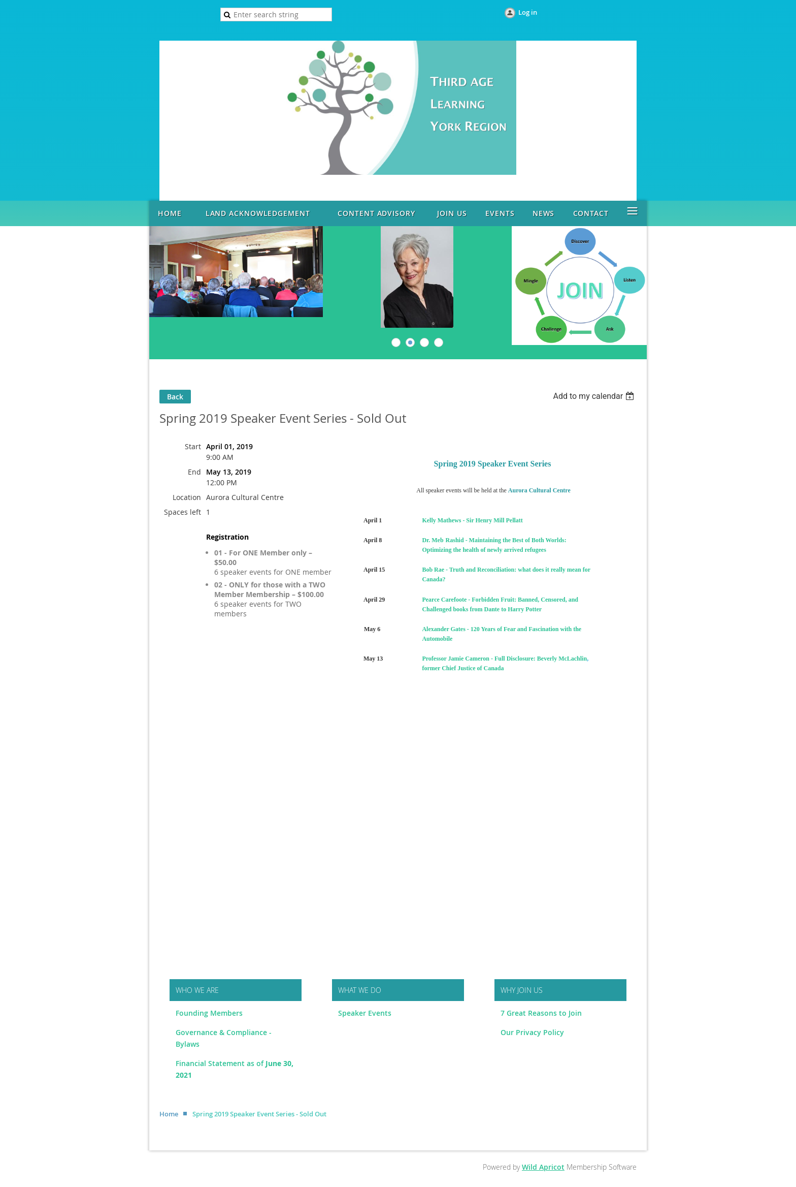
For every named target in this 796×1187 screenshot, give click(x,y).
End (194, 472)
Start (193, 446)
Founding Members (209, 1013)
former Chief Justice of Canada (463, 668)
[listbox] (595, 396)
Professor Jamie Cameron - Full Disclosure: (478, 658)
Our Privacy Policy (532, 1032)
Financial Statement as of (221, 1063)
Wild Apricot (543, 1167)
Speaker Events (365, 1013)
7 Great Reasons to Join (541, 1013)
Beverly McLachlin (562, 658)
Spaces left (182, 512)
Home (168, 1113)
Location (187, 497)
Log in (527, 12)
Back (175, 396)
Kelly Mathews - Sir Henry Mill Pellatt (472, 520)
